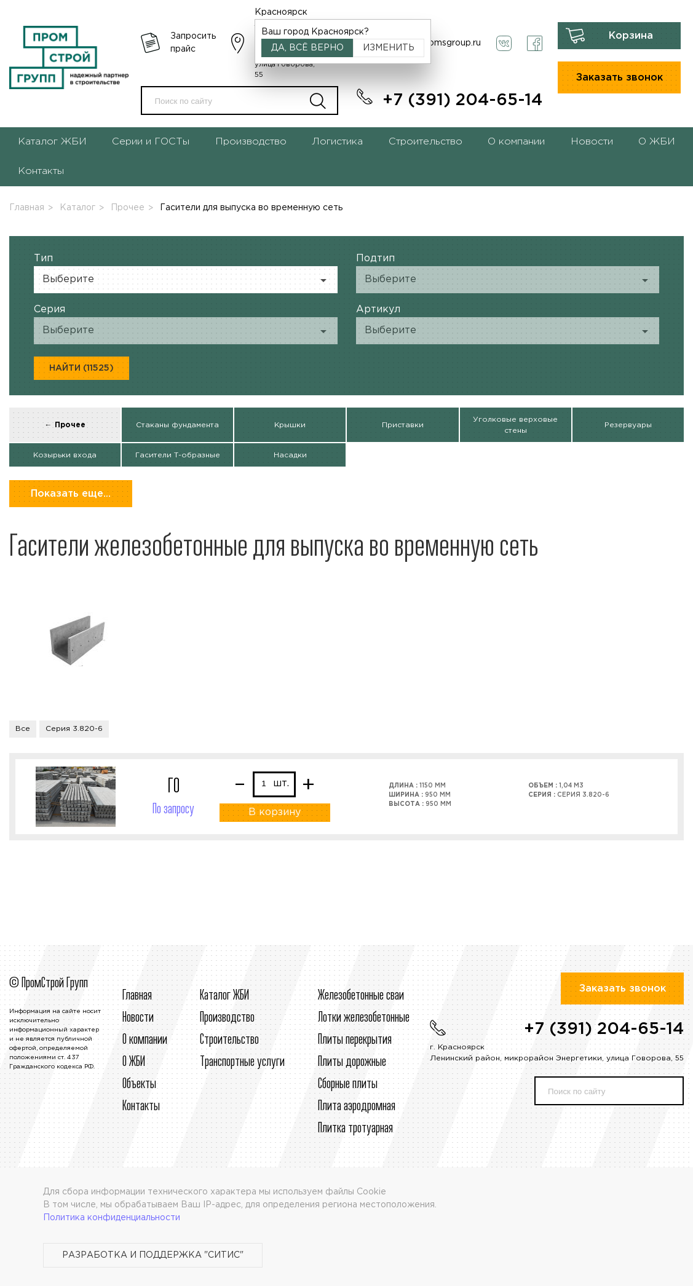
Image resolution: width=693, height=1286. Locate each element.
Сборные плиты (348, 1084)
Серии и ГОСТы (150, 141)
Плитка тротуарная (355, 1128)
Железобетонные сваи (361, 995)
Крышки (290, 425)
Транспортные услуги (242, 1062)
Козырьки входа (65, 455)
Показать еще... (71, 494)
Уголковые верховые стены (515, 425)
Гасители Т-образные (177, 455)
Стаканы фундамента (177, 425)
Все (22, 728)
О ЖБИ (656, 141)
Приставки (403, 425)
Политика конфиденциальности (111, 1217)
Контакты (41, 171)
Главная (26, 207)
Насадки (290, 455)
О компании (516, 141)
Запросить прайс (193, 43)
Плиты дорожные (352, 1062)
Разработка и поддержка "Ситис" (153, 1255)
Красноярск (281, 12)
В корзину (274, 812)
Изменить (388, 48)
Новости (592, 141)
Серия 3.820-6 (74, 728)
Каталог (77, 207)
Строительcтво (229, 1040)
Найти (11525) (81, 368)
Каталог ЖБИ (52, 141)
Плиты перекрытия (355, 1040)
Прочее (128, 207)
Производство (251, 141)
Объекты (139, 1084)
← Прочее (65, 425)
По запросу (173, 809)
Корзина (631, 36)
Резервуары (628, 425)
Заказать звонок (619, 77)
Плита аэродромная (356, 1106)
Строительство (425, 141)
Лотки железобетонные (364, 1018)
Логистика (337, 141)
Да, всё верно (307, 48)
